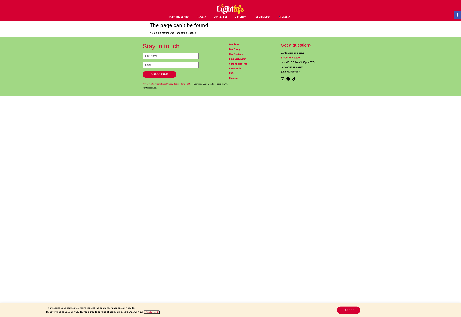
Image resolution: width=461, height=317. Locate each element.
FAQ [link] (231, 73)
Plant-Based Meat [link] (179, 17)
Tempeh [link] (201, 17)
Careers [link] (233, 78)
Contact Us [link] (235, 68)
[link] (457, 15)
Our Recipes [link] (220, 17)
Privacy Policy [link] (152, 312)
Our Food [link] (234, 44)
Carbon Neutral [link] (238, 64)
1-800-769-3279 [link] (290, 57)
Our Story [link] (240, 17)
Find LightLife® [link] (261, 17)
